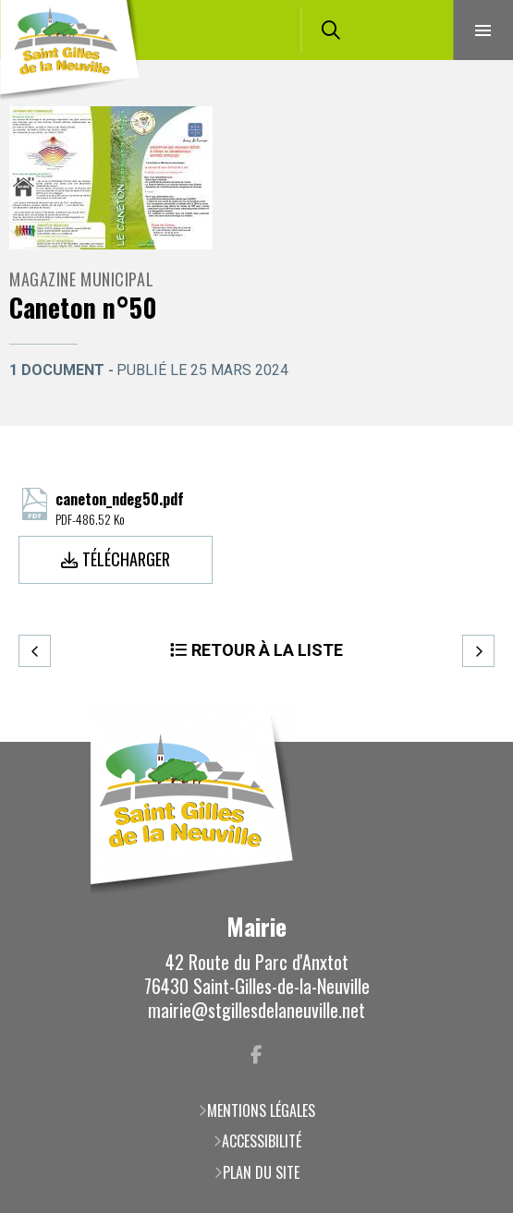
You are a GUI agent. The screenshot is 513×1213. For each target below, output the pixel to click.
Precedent (34, 651)
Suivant (478, 651)
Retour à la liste (267, 650)
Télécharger (126, 559)
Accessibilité (261, 1141)
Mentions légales (261, 1110)
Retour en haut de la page (471, 742)
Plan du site (261, 1172)
